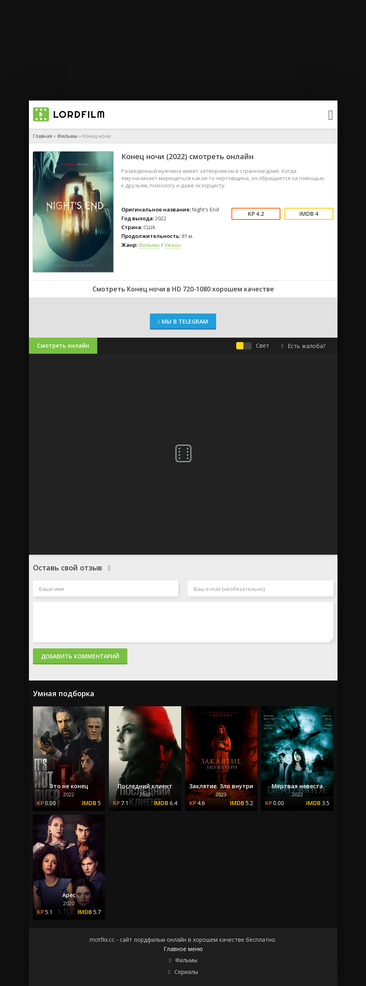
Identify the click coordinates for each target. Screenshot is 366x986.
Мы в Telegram (183, 321)
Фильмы (67, 136)
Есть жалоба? (303, 346)
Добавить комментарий (80, 656)
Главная (42, 136)
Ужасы (172, 244)
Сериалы (186, 972)
